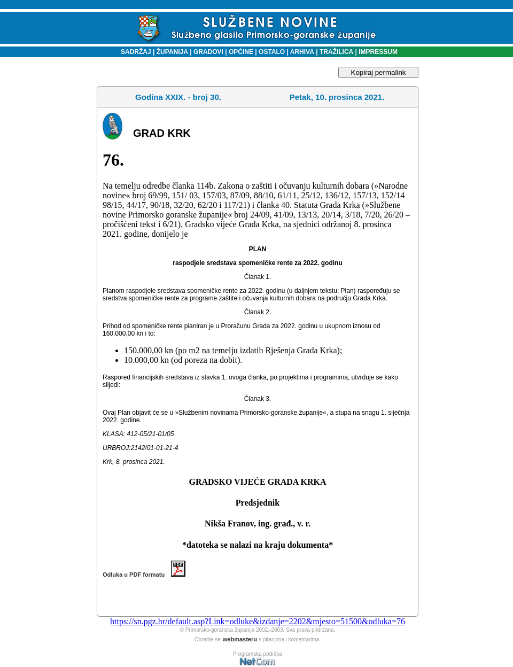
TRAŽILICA (336, 52)
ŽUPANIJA (172, 52)
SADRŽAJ (133, 52)
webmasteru (240, 639)
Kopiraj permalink (378, 72)
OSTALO (272, 52)
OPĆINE (241, 52)
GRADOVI (208, 52)
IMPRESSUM (378, 52)
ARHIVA (301, 52)
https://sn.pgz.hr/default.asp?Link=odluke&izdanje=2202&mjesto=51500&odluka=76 (257, 621)
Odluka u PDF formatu (144, 574)
